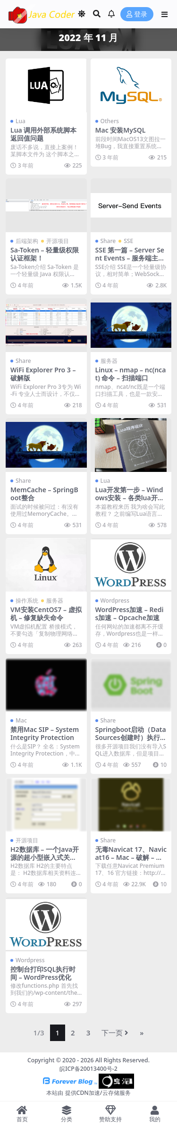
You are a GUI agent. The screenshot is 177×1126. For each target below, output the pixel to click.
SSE (128, 241)
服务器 (109, 361)
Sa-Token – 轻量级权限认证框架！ (44, 253)
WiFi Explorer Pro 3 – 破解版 (43, 373)
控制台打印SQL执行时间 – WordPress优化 (43, 973)
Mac (21, 720)
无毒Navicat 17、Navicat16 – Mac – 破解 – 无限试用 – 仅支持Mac (131, 857)
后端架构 (27, 241)
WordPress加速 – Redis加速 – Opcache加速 (129, 613)
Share (108, 241)
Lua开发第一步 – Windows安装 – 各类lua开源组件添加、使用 (129, 497)
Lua (20, 121)
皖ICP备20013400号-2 (88, 1069)
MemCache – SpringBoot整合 (44, 493)
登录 (136, 14)
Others (110, 121)
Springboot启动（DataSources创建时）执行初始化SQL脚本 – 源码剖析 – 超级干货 (131, 741)
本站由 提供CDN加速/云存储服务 (88, 1093)
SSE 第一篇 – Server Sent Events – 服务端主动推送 (130, 257)
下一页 (114, 1032)
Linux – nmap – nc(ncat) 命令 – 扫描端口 (130, 373)
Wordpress (115, 601)
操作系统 (27, 601)
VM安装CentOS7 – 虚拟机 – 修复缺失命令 (46, 613)
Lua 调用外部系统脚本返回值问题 (43, 134)
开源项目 (57, 241)
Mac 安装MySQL (120, 130)
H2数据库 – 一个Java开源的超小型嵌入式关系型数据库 (44, 857)
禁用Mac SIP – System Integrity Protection (44, 733)
